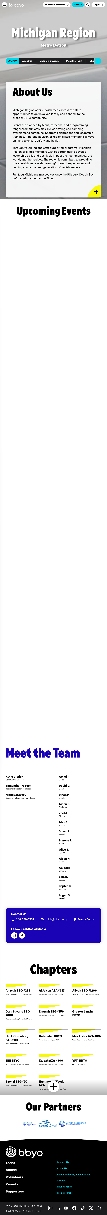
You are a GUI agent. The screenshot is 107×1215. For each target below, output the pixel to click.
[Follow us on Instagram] (14, 935)
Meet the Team (74, 60)
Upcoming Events (49, 60)
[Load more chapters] (53, 1086)
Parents (12, 1184)
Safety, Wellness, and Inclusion (73, 1174)
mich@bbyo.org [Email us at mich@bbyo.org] (56, 919)
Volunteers (14, 1177)
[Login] (98, 4)
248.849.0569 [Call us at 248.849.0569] (25, 919)
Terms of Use (64, 1192)
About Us (27, 60)
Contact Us (63, 1162)
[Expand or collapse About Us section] (94, 191)
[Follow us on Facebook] (22, 935)
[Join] (56, 4)
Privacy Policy (64, 1186)
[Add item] (98, 61)
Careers (61, 1180)
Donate (78, 4)
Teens (10, 1163)
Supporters (15, 1191)
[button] (4, 4)
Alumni (11, 1170)
